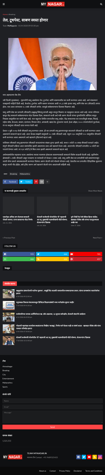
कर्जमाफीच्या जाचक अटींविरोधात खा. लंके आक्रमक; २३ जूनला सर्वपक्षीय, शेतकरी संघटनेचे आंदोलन (50, 314)
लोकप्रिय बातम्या (10, 284)
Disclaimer (78, 471)
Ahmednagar (7, 366)
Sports (5, 387)
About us (42, 471)
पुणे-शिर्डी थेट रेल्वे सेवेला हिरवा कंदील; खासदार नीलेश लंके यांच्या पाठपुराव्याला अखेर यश (85, 219)
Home (5, 14)
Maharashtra (25, 174)
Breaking (12, 14)
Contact (53, 471)
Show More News (95, 191)
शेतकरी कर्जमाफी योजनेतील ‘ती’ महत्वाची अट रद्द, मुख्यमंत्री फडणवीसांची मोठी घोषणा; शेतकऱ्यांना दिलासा (52, 219)
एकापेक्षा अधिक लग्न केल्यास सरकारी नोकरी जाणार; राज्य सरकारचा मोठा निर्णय (17, 218)
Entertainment (8, 378)
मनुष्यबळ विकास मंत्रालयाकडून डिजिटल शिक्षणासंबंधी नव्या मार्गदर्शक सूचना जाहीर (45, 302)
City (4, 374)
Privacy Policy (64, 471)
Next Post (97, 238)
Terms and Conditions (93, 471)
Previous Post (9, 238)
